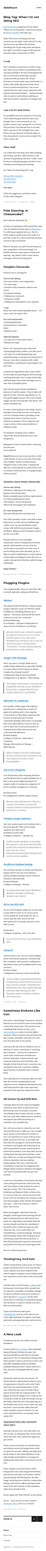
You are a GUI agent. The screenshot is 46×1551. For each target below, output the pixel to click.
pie (29, 232)
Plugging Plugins (16, 583)
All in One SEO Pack (14, 904)
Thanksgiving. (10, 1314)
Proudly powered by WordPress (23, 1547)
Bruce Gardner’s (22, 1349)
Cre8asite (33, 1285)
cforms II (8, 950)
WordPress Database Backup (18, 864)
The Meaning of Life (24, 574)
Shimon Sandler (12, 33)
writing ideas (35, 229)
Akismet (8, 600)
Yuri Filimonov (10, 179)
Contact (7, 1540)
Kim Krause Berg (11, 27)
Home (6, 1530)
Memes (32, 202)
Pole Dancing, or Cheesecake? (16, 212)
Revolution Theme (10, 1504)
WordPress (22, 1002)
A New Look (12, 1334)
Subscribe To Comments (16, 700)
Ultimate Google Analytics (17, 818)
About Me (8, 1535)
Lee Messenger (10, 182)
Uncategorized (23, 202)
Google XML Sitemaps (15, 658)
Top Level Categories (14, 770)
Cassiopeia (22, 1297)
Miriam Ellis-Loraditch (13, 176)
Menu (39, 7)
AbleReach (10, 7)
